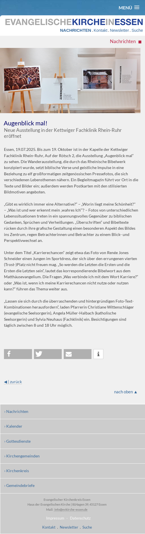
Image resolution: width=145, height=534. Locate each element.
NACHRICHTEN (75, 30)
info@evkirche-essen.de (71, 509)
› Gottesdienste (17, 441)
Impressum (55, 518)
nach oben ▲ (126, 391)
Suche (137, 30)
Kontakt (100, 30)
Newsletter (119, 30)
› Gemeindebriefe (19, 485)
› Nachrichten (16, 411)
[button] (129, 7)
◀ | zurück (13, 381)
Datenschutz (80, 518)
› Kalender (13, 426)
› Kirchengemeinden (22, 455)
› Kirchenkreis (16, 470)
